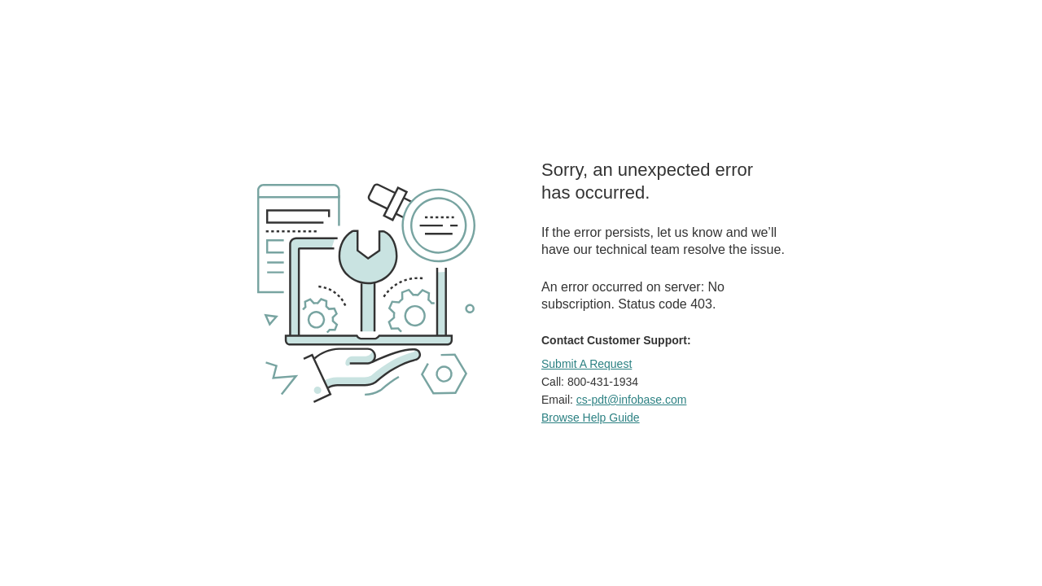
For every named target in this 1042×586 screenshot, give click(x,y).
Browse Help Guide (590, 417)
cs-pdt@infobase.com (631, 399)
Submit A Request (586, 363)
